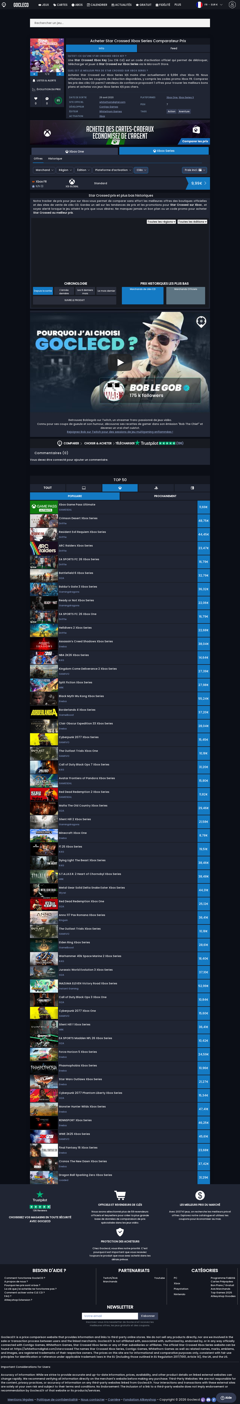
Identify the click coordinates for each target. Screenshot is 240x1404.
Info (101, 48)
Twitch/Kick (110, 1278)
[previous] (34, 74)
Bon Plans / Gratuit (222, 1285)
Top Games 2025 (221, 1292)
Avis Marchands (220, 1289)
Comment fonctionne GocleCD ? (24, 1278)
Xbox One (172, 97)
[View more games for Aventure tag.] (184, 113)
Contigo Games (108, 106)
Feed (174, 48)
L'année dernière (64, 291)
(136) (159, 443)
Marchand (43, 170)
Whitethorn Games (110, 111)
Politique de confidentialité (57, 1399)
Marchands (110, 1281)
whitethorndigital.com (112, 102)
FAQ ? (7, 1296)
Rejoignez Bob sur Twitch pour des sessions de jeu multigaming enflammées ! (120, 432)
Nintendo (179, 1294)
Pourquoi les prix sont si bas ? (22, 1285)
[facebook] (214, 1399)
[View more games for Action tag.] (171, 113)
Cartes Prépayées (222, 1281)
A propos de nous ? (16, 1281)
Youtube (159, 1278)
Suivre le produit (74, 300)
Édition (81, 170)
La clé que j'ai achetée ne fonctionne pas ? (30, 1289)
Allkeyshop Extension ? (18, 1300)
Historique (55, 158)
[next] (60, 74)
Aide (226, 1398)
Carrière (114, 1399)
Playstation (181, 1289)
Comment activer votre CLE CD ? (24, 1292)
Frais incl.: (193, 170)
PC (175, 1278)
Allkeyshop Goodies (223, 1296)
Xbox (102, 116)
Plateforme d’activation (111, 170)
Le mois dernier (106, 290)
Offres (38, 158)
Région (63, 170)
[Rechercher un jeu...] (120, 23)
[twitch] (203, 1399)
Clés (140, 170)
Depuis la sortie (43, 290)
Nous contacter (93, 1399)
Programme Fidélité (223, 1278)
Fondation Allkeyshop (139, 1399)
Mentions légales (21, 1399)
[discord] (209, 1399)
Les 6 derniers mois (85, 291)
